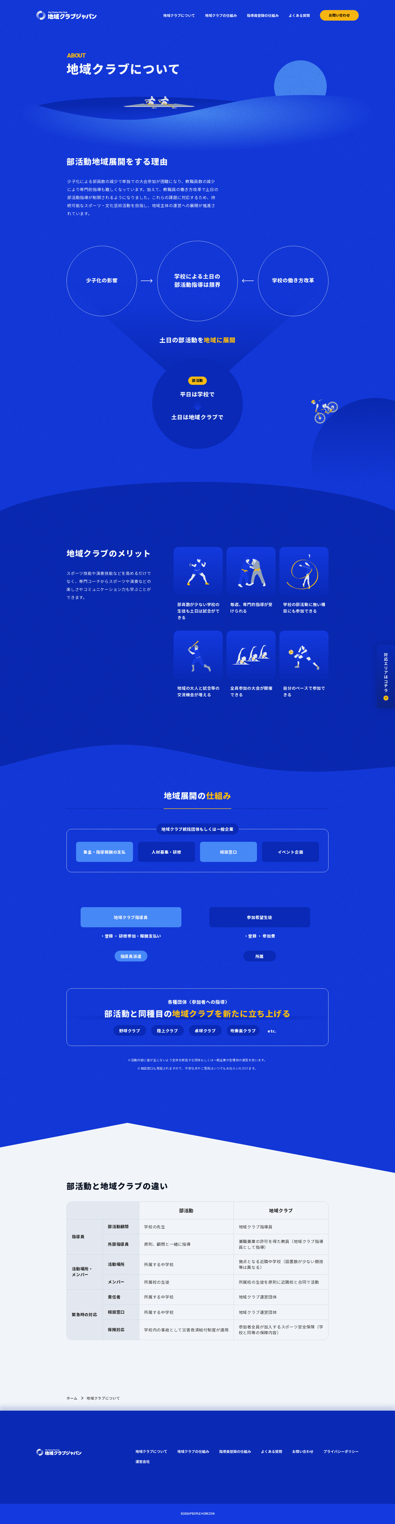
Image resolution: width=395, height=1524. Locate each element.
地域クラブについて (179, 15)
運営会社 (143, 1461)
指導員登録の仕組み (263, 15)
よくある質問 (299, 15)
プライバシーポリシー (341, 1451)
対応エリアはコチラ (386, 676)
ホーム (72, 1398)
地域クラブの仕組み (221, 15)
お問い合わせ (339, 15)
